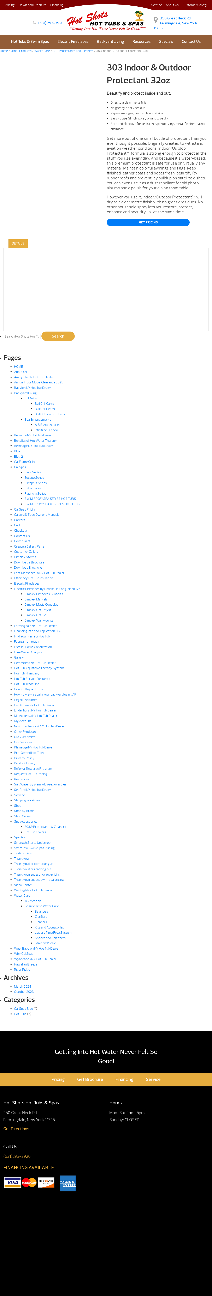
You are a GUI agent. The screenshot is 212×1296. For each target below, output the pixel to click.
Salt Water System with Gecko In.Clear (41, 784)
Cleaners (41, 922)
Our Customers (25, 737)
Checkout (20, 531)
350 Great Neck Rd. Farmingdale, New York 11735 (175, 23)
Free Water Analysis (28, 652)
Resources (142, 42)
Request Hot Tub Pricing (30, 774)
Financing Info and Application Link (37, 631)
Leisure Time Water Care (41, 906)
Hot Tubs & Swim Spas (30, 42)
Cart (17, 525)
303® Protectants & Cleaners (45, 827)
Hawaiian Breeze (25, 964)
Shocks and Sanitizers (50, 938)
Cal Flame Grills (24, 462)
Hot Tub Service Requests (32, 679)
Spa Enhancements (37, 420)
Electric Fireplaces (73, 42)
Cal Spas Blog (23, 1009)
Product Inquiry (24, 763)
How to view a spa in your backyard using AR (45, 694)
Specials (166, 42)
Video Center (23, 885)
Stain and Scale (45, 943)
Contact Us (191, 42)
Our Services (23, 742)
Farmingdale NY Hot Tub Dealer (35, 626)
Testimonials (23, 853)
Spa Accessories (25, 822)
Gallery (19, 657)
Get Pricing (148, 222)
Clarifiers (41, 917)
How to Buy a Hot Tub (29, 689)
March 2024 (22, 987)
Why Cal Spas (23, 954)
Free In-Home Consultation (33, 647)
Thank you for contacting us (33, 864)
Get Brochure (90, 1079)
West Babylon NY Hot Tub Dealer (36, 948)
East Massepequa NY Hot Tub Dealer (39, 573)
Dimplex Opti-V (35, 615)
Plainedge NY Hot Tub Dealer (33, 747)
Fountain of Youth (26, 642)
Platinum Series (35, 494)
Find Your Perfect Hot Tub (32, 636)
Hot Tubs (20, 1014)
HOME (18, 367)
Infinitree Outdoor (47, 430)
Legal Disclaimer (25, 700)
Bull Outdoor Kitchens (50, 414)
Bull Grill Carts (44, 404)
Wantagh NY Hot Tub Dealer (33, 890)
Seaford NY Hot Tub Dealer (32, 790)
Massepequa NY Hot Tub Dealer (35, 716)
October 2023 (24, 992)
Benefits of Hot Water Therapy (35, 441)
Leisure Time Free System (53, 933)
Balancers (42, 911)
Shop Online (22, 816)
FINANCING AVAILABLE (28, 1167)
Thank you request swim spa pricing (39, 880)
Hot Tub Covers (35, 832)
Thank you (21, 859)
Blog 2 (18, 457)
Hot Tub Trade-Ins (26, 684)
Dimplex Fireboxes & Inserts (43, 594)
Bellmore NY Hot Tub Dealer (33, 435)
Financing (125, 1079)
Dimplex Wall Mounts (38, 620)
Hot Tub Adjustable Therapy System (39, 668)
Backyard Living (110, 42)
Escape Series (34, 478)
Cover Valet (22, 541)
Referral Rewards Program (33, 769)
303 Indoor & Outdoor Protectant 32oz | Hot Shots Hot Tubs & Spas (97, 18)
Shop (17, 806)
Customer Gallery (195, 5)
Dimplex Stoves (25, 557)
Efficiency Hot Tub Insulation (33, 578)
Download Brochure (32, 5)
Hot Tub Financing (26, 673)
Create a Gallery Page (29, 546)
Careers (19, 520)
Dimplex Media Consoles (41, 605)
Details (18, 243)
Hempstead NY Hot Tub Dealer (35, 663)
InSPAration (32, 901)
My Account (22, 721)
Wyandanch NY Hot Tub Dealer (35, 959)
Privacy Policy (24, 758)
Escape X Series (35, 483)
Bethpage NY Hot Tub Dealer (33, 446)
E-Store (106, 56)
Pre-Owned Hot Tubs (29, 753)
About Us (172, 5)
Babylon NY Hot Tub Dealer (32, 388)
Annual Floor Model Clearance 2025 (38, 382)
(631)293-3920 (17, 1156)
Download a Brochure (29, 562)
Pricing (10, 5)
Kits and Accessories (49, 927)
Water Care (22, 896)
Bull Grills (30, 398)
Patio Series (32, 488)
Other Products (25, 732)
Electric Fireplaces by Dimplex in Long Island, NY (47, 589)
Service (19, 795)
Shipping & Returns (27, 800)
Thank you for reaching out (33, 869)
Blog (17, 451)
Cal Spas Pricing (25, 509)
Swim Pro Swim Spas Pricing (34, 848)
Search (58, 336)
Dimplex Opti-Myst (37, 610)
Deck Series (32, 472)
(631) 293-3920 (51, 23)
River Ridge (22, 970)
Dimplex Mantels (35, 599)
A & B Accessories (47, 425)
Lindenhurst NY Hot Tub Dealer (35, 710)
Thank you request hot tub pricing (37, 874)
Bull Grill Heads (45, 409)
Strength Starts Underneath (33, 843)
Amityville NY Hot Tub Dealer (34, 377)
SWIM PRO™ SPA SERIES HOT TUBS (50, 499)
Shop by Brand (24, 811)
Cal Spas (20, 467)
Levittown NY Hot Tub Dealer (34, 705)
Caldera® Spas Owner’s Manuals (36, 515)
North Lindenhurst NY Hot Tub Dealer (39, 726)
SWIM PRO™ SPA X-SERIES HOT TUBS (52, 504)
